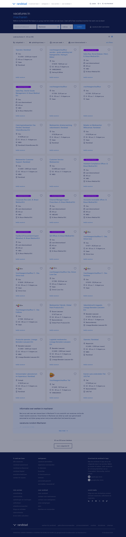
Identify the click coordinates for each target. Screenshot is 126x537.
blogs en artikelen (19, 509)
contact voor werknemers (47, 496)
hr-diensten (42, 468)
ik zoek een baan (34, 3)
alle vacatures (18, 461)
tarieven (41, 477)
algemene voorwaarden (46, 465)
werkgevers (46, 3)
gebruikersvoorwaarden (66, 525)
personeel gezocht (44, 481)
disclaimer (101, 525)
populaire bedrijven (20, 474)
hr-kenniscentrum (44, 474)
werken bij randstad (49, 525)
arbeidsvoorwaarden (20, 506)
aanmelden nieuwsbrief (46, 484)
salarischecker (18, 512)
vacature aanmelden (45, 461)
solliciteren (17, 503)
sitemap (110, 525)
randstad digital (18, 471)
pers (39, 506)
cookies (93, 525)
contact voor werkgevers (46, 500)
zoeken (79, 27)
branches (41, 471)
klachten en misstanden (46, 509)
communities (17, 496)
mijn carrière (56, 3)
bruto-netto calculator (21, 516)
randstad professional (20, 468)
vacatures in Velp (28, 427)
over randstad (67, 3)
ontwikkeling (17, 493)
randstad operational (20, 465)
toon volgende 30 (63, 446)
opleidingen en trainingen (22, 500)
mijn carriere (17, 490)
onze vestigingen (44, 503)
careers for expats (19, 477)
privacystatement (82, 525)
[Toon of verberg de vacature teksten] (110, 37)
